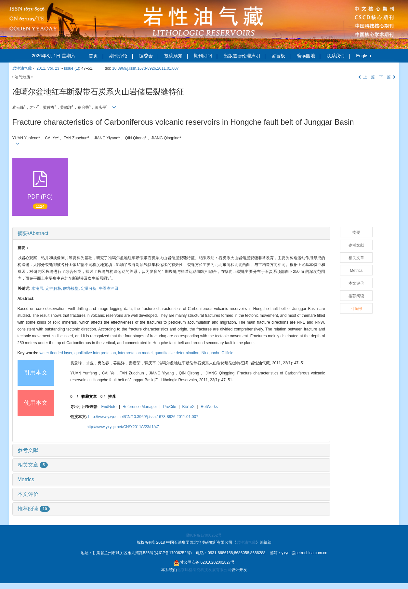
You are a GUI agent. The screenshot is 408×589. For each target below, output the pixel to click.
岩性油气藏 (22, 68)
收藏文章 (89, 396)
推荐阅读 (34, 509)
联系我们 (338, 56)
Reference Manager (140, 406)
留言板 (280, 56)
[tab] (171, 233)
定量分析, (90, 288)
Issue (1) (71, 68)
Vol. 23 (53, 68)
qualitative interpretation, (96, 353)
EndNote (108, 406)
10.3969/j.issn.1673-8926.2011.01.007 (145, 68)
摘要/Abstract (33, 233)
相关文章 (33, 465)
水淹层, (39, 288)
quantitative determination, (178, 353)
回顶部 (356, 308)
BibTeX (188, 406)
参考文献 (28, 450)
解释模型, (72, 288)
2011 (40, 68)
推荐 (112, 396)
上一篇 (366, 77)
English (363, 55)
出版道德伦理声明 (244, 56)
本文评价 (28, 494)
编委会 (148, 56)
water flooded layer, (57, 353)
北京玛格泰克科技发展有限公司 (204, 570)
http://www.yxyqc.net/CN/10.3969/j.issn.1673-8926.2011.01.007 (143, 416)
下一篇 (387, 77)
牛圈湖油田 (108, 288)
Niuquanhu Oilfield (217, 353)
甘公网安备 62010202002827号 (204, 563)
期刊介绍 (121, 56)
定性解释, (54, 288)
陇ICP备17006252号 (204, 535)
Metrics (26, 479)
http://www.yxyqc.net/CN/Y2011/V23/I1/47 (122, 427)
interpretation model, (136, 353)
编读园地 (308, 56)
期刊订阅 (205, 56)
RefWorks (209, 406)
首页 (96, 56)
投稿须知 (176, 56)
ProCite (169, 406)
